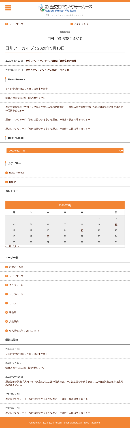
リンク (12, 303)
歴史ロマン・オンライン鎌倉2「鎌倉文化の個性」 (52, 60)
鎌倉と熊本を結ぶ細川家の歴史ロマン (25, 98)
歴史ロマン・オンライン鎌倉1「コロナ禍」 (49, 70)
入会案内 (14, 321)
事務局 (12, 312)
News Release (16, 172)
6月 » (16, 246)
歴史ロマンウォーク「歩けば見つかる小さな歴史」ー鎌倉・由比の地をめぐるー (47, 128)
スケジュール (16, 285)
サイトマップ (16, 276)
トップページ (16, 294)
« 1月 (8, 246)
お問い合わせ (16, 267)
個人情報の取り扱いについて (24, 330)
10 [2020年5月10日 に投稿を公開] (116, 224)
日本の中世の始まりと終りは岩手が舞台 (26, 88)
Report (12, 181)
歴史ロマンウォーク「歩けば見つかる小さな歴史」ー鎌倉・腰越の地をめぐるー (47, 119)
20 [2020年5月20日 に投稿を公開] (48, 236)
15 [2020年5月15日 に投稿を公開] (82, 230)
